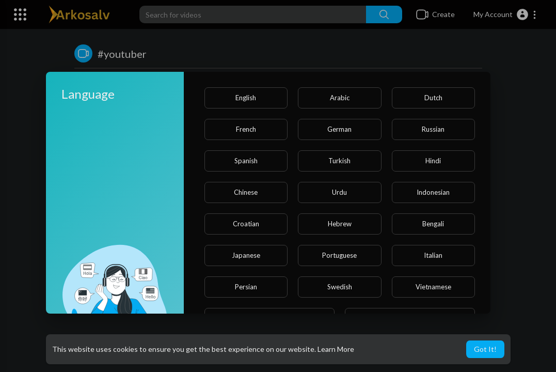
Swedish (339, 287)
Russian (433, 129)
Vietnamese (433, 287)
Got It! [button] (485, 349)
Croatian (246, 224)
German (339, 129)
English (245, 98)
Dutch (433, 98)
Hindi (433, 161)
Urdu (339, 192)
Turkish (339, 161)
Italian (433, 255)
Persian (246, 287)
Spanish (246, 161)
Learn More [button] (335, 349)
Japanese (246, 255)
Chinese (246, 192)
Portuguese (339, 255)
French (246, 129)
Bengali (433, 224)
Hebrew (340, 224)
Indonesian (433, 192)
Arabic (340, 98)
